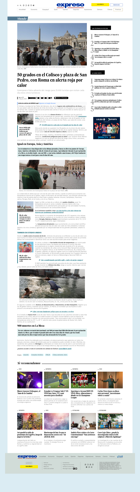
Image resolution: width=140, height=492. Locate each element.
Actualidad (22, 9)
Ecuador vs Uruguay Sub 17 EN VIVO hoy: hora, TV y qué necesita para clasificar (106, 42)
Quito (56, 9)
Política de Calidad (49, 468)
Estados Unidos (37, 355)
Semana (99, 9)
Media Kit (46, 466)
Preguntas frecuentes (68, 464)
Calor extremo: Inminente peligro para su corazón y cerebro (53, 312)
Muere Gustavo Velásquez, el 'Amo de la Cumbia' (106, 35)
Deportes (76, 9)
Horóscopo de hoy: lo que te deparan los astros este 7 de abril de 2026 (55, 434)
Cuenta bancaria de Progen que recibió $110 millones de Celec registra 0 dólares (107, 87)
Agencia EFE (21, 97)
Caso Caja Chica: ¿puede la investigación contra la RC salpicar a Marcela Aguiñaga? (109, 434)
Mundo (21, 18)
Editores (46, 462)
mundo (26, 355)
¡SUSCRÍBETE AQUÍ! (65, 348)
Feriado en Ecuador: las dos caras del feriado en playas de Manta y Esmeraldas (108, 94)
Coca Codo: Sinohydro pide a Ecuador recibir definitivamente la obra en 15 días (108, 108)
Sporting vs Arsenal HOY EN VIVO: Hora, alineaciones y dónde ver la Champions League (106, 50)
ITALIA (48, 355)
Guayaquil (45, 9)
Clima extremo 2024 (60, 355)
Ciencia (110, 9)
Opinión (65, 9)
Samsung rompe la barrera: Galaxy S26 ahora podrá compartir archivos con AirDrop (108, 80)
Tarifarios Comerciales (68, 466)
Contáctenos (66, 462)
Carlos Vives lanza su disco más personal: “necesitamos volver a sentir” (107, 56)
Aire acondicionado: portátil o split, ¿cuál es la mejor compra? (62, 260)
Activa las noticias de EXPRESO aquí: (28, 103)
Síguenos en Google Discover (47, 103)
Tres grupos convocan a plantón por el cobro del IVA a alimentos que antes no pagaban (107, 101)
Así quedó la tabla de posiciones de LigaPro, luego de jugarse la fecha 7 (107, 63)
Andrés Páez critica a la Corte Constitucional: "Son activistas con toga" (83, 434)
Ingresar (116, 5)
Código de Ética (48, 464)
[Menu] (17, 5)
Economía (34, 9)
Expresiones (88, 9)
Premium (118, 9)
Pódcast (112, 456)
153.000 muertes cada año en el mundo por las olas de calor (62, 125)
